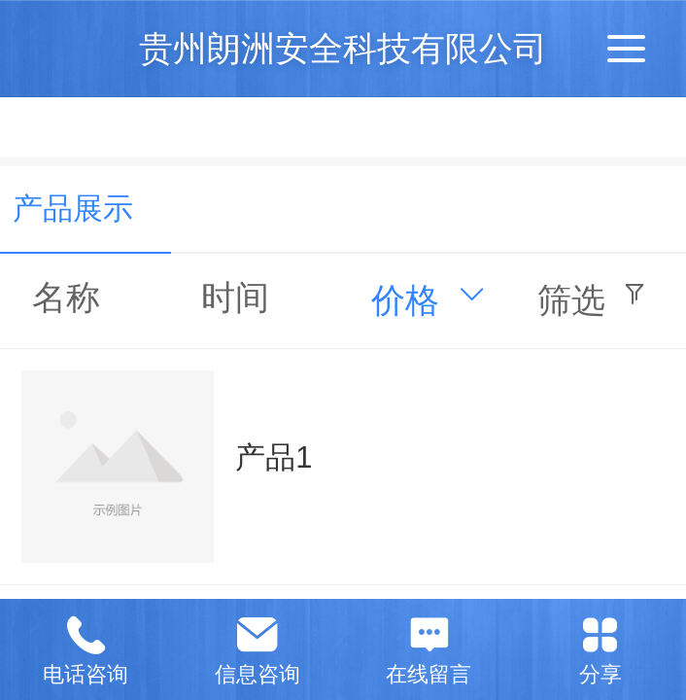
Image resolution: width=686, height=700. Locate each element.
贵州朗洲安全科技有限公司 (343, 48)
